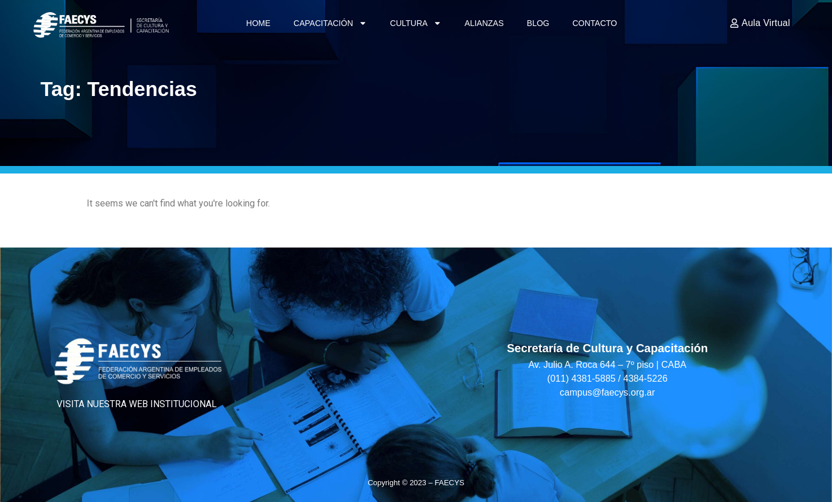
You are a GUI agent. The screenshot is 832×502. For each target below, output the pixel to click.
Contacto (595, 23)
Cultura (415, 23)
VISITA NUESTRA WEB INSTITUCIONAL (137, 403)
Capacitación (330, 23)
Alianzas (484, 23)
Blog (538, 23)
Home (258, 23)
